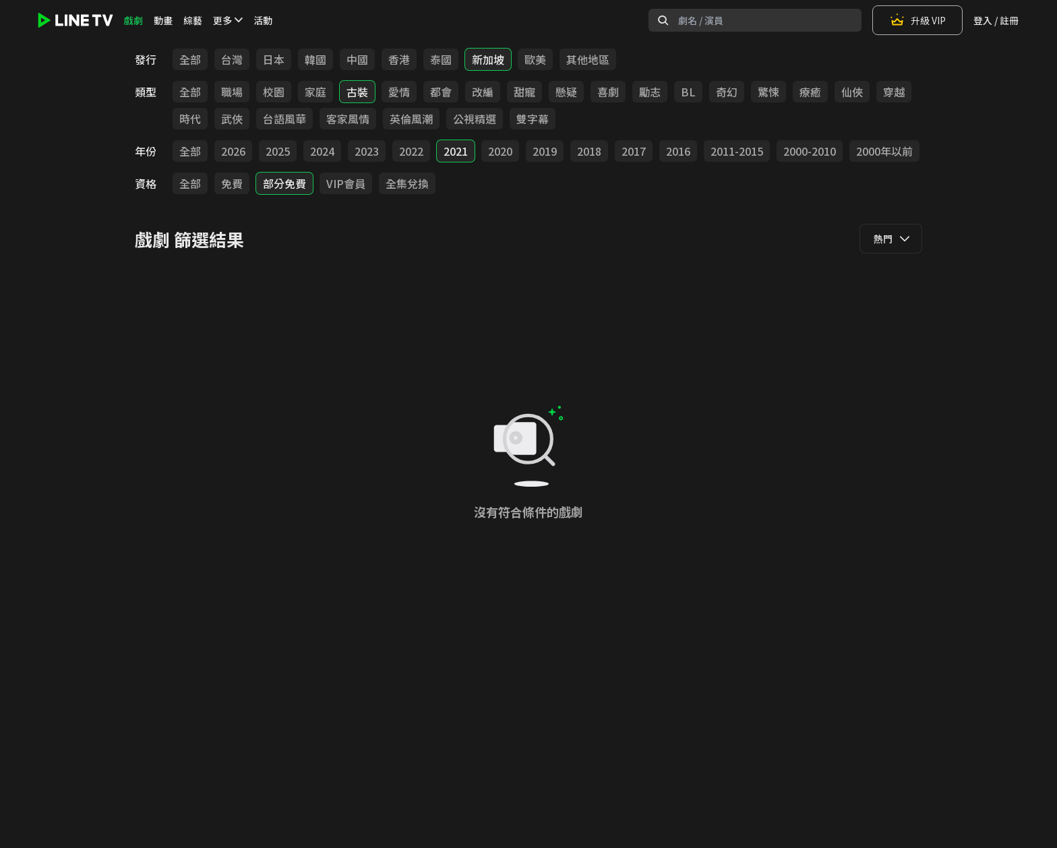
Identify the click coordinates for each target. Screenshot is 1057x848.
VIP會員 (345, 183)
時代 (190, 119)
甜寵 (524, 92)
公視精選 (474, 119)
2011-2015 (737, 151)
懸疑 (566, 92)
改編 (482, 92)
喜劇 (608, 92)
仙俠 (852, 92)
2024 (322, 151)
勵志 (650, 92)
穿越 (894, 92)
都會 (441, 92)
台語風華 (284, 119)
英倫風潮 (411, 119)
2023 (367, 151)
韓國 (315, 59)
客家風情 (347, 119)
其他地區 (587, 59)
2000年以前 (884, 151)
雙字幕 (532, 119)
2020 (500, 151)
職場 (232, 92)
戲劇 (133, 20)
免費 (232, 183)
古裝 (357, 92)
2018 (589, 151)
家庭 (315, 92)
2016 (678, 151)
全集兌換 (407, 183)
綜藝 (192, 20)
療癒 (810, 92)
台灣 (232, 59)
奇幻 (726, 92)
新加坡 (488, 59)
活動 (262, 20)
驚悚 (768, 92)
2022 (411, 151)
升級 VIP (917, 20)
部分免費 (284, 183)
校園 (273, 92)
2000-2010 (809, 151)
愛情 (399, 92)
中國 (357, 59)
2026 (233, 151)
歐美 (535, 59)
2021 (456, 151)
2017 (634, 151)
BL (688, 92)
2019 (545, 151)
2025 (278, 151)
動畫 (163, 20)
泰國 (441, 59)
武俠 (232, 119)
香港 (399, 59)
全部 (190, 59)
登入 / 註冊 (996, 20)
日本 (273, 59)
